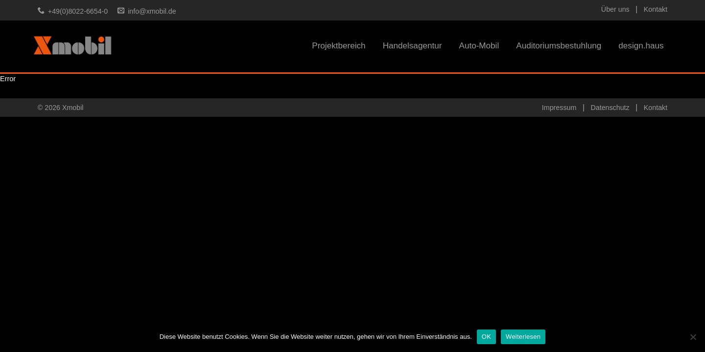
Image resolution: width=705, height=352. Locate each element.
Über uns (615, 9)
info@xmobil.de (152, 11)
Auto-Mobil (479, 45)
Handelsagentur (412, 45)
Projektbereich (338, 45)
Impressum (559, 107)
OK (486, 336)
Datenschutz (609, 107)
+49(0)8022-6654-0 (78, 11)
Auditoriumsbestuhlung (558, 45)
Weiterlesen (523, 336)
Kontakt (655, 9)
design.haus (640, 45)
